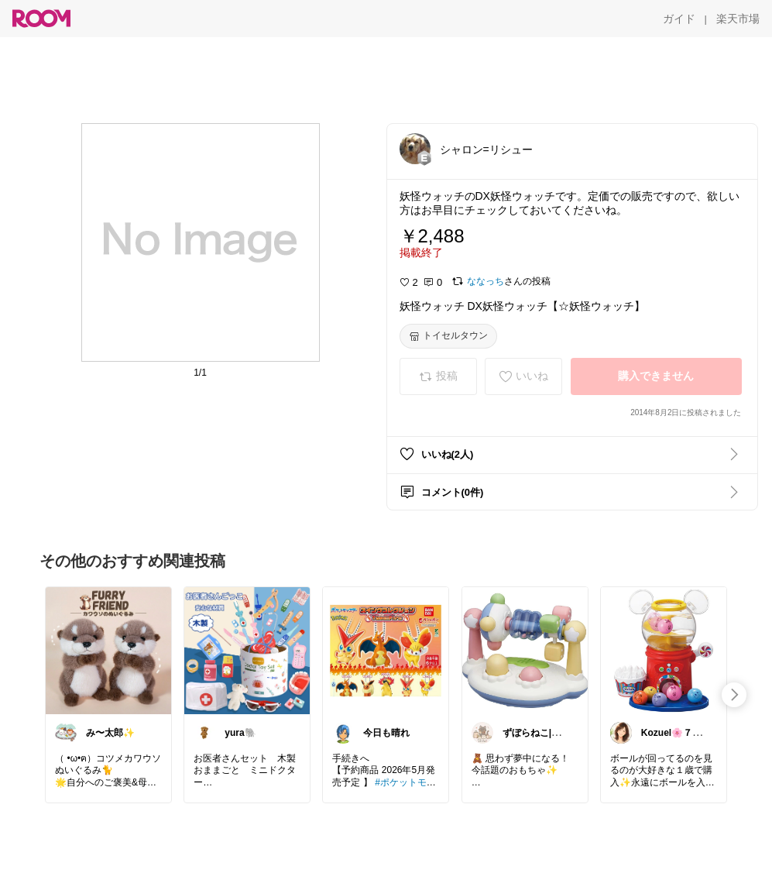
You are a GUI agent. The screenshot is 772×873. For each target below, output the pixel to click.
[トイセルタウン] (448, 336)
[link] (108, 650)
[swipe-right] (734, 694)
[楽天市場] (738, 19)
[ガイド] (679, 19)
